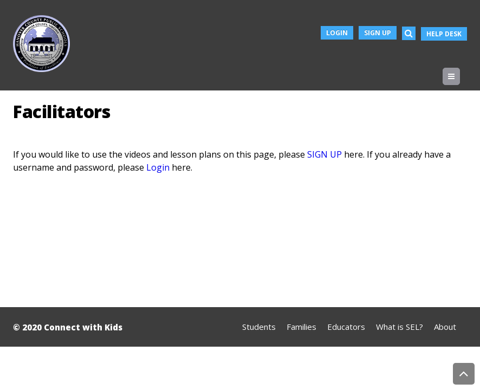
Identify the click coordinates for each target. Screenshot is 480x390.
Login (337, 32)
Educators (346, 326)
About (445, 326)
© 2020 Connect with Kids (67, 327)
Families (301, 326)
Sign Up (377, 32)
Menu (459, 76)
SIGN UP (324, 154)
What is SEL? (399, 326)
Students (259, 326)
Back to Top (464, 374)
